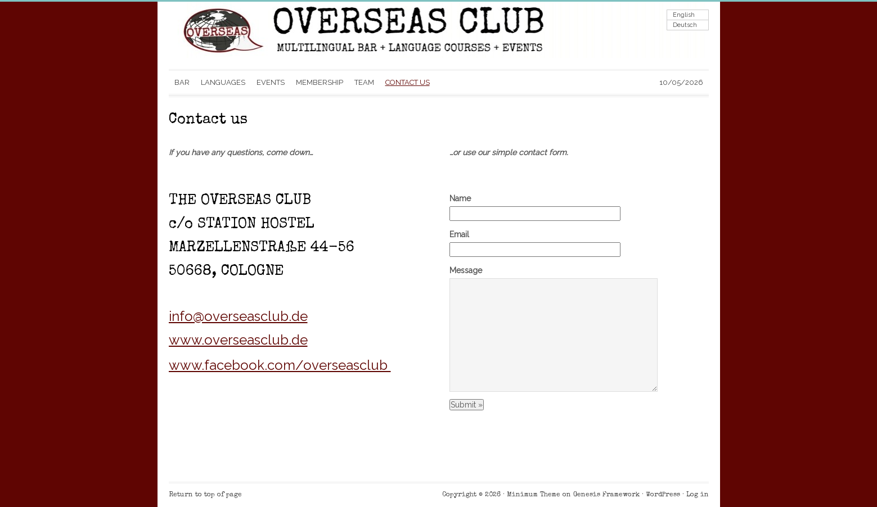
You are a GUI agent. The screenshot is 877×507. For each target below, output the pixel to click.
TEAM (364, 82)
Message (465, 270)
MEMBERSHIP (319, 82)
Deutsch (685, 25)
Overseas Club (281, 35)
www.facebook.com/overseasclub (280, 365)
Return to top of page (205, 495)
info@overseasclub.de (238, 316)
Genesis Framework (606, 495)
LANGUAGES (223, 82)
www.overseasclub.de (238, 340)
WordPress (663, 495)
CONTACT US (407, 82)
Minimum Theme (533, 495)
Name (460, 198)
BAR (182, 82)
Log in (697, 495)
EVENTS (271, 82)
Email (459, 234)
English (684, 15)
